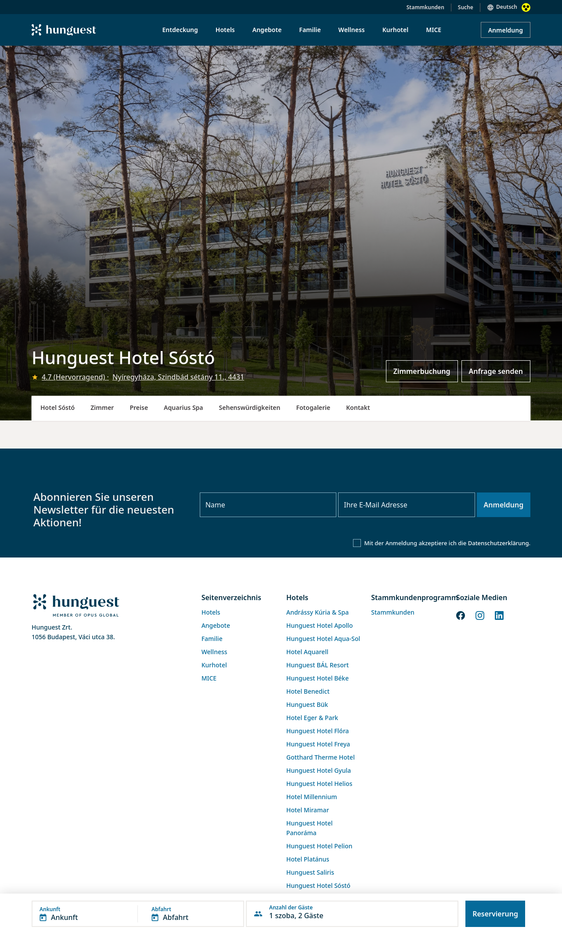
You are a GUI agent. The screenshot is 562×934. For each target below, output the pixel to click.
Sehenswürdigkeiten (250, 407)
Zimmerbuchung (421, 371)
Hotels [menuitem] (225, 29)
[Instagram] (480, 614)
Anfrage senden (496, 371)
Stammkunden (425, 7)
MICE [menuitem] (433, 29)
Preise (139, 407)
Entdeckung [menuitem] (180, 29)
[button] (138, 914)
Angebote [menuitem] (267, 29)
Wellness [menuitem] (352, 29)
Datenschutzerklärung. (499, 543)
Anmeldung (505, 30)
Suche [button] (465, 7)
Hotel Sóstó (57, 407)
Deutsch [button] (506, 7)
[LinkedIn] (499, 614)
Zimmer (102, 407)
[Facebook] (460, 614)
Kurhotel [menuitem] (395, 29)
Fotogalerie (313, 407)
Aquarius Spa (183, 407)
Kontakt (358, 407)
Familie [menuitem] (310, 29)
